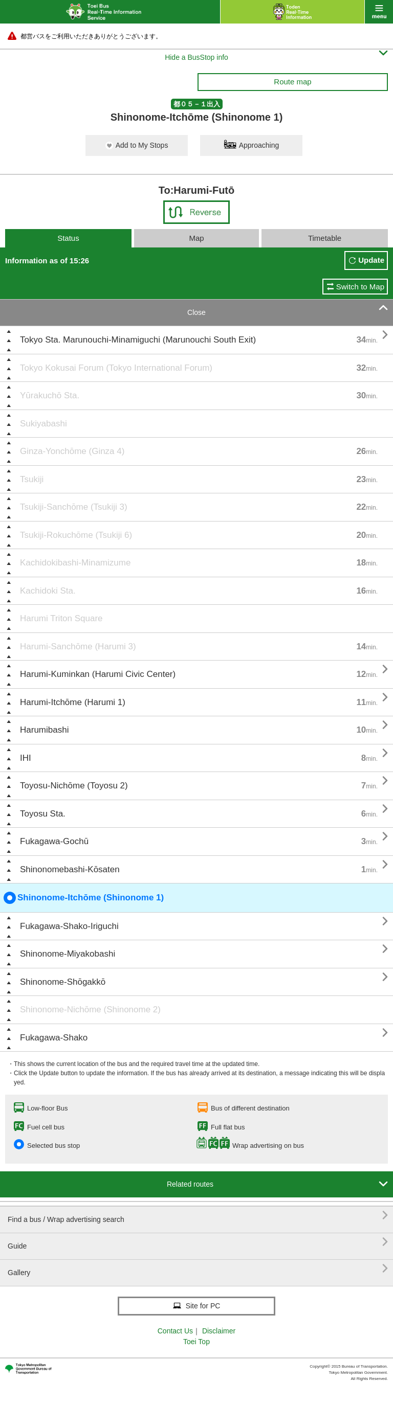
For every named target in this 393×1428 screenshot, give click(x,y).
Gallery (198, 1269)
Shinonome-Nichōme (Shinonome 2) (90, 1009)
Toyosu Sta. (43, 814)
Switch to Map (360, 286)
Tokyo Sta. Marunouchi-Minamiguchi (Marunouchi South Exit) (138, 340)
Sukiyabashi (43, 423)
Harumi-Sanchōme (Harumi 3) (78, 646)
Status (68, 238)
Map (196, 238)
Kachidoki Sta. (48, 591)
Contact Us (175, 1331)
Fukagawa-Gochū (54, 841)
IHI (25, 758)
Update (371, 260)
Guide (198, 1242)
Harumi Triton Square (61, 618)
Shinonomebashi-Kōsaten (70, 869)
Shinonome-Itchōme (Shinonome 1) (84, 898)
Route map (292, 81)
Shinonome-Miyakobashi (67, 954)
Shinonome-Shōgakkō (62, 982)
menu (379, 12)
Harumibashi (44, 730)
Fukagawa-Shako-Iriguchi (69, 926)
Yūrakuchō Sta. (49, 395)
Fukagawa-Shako (54, 1037)
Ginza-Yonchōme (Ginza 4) (72, 451)
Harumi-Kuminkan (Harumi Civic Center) (98, 674)
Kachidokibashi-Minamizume (75, 563)
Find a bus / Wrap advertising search (198, 1216)
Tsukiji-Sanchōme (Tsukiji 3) (73, 507)
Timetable (324, 238)
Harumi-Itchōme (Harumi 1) (72, 702)
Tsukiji (31, 479)
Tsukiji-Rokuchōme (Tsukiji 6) (76, 535)
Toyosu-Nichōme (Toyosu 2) (74, 785)
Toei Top (196, 1342)
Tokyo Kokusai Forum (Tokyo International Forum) (116, 368)
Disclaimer (218, 1331)
